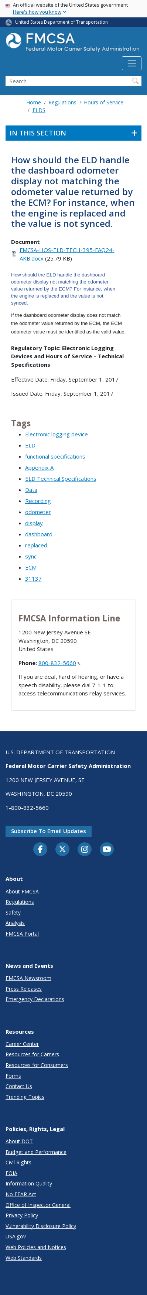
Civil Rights (18, 1162)
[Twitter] (62, 849)
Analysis (15, 922)
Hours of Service (103, 102)
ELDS (39, 110)
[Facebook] (40, 849)
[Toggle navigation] (131, 63)
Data (31, 489)
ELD (30, 445)
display (34, 523)
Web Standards (24, 1257)
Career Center (22, 1043)
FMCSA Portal (22, 933)
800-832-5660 (59, 663)
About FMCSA (22, 891)
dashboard (38, 534)
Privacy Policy (22, 1215)
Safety (13, 912)
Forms (13, 1075)
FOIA (11, 1173)
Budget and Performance (36, 1151)
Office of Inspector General (38, 1204)
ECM (31, 567)
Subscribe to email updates (48, 831)
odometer (38, 512)
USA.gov (16, 1236)
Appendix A (39, 467)
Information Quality (29, 1183)
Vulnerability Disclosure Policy (41, 1225)
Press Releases (24, 988)
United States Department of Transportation (61, 22)
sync (31, 556)
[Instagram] (85, 850)
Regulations (62, 102)
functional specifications (55, 456)
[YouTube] (107, 849)
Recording (38, 500)
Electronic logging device (56, 434)
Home (33, 102)
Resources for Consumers (37, 1064)
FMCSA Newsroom (28, 978)
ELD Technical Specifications (60, 478)
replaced (36, 545)
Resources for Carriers (32, 1054)
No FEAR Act (21, 1194)
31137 (33, 578)
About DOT (19, 1141)
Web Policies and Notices (36, 1247)
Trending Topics (25, 1096)
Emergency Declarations (35, 999)
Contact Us (19, 1086)
